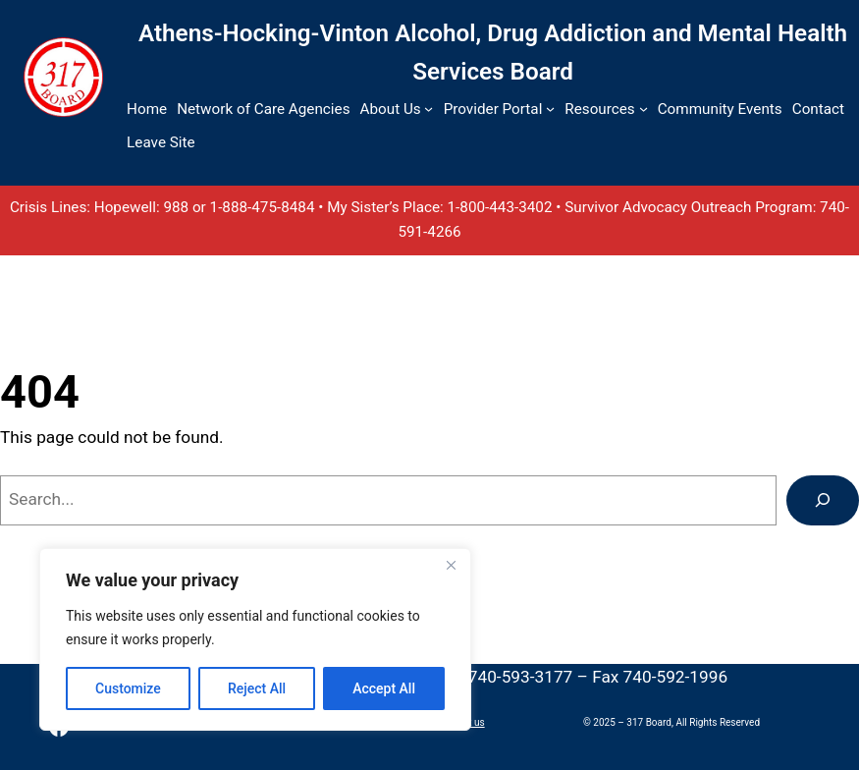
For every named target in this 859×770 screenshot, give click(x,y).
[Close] (450, 565)
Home (147, 109)
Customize (128, 688)
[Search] (822, 500)
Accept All (383, 688)
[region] (255, 639)
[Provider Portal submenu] (550, 108)
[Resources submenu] (643, 108)
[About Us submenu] (428, 108)
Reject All (257, 688)
